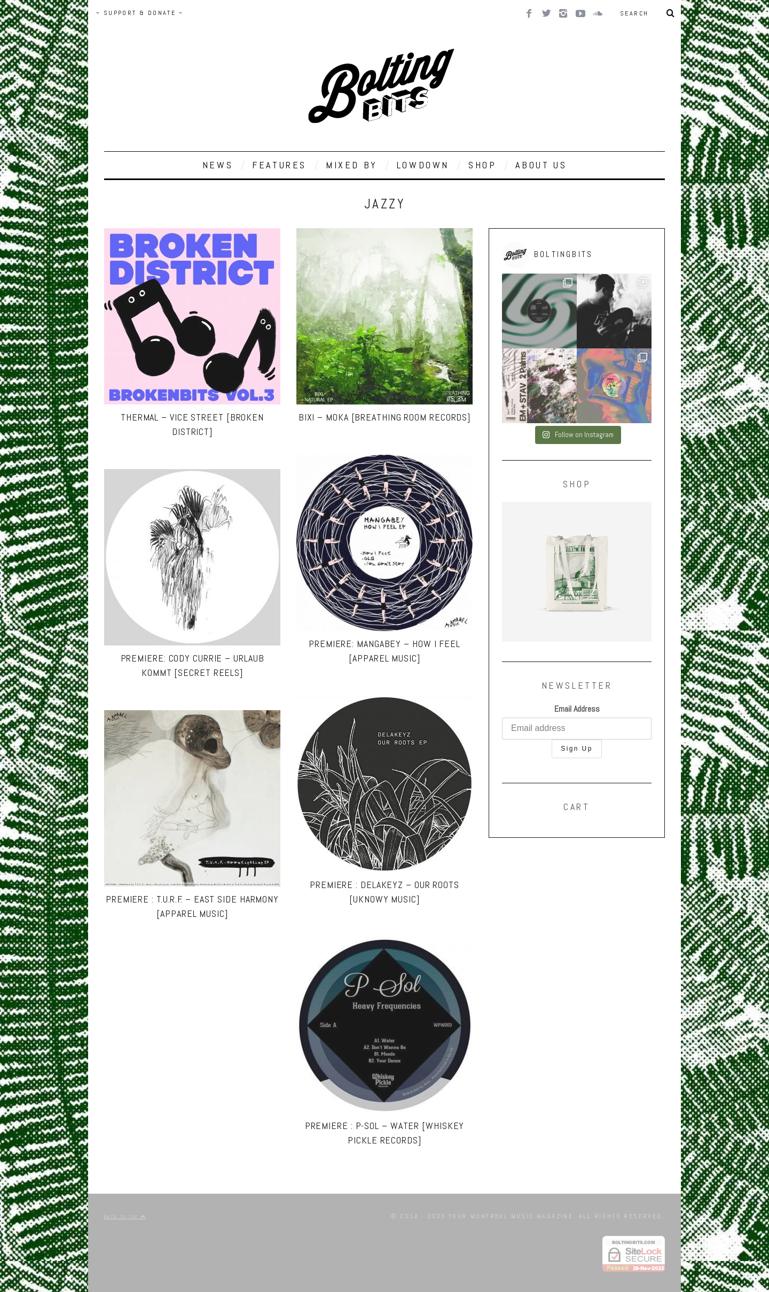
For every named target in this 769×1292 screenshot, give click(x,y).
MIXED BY (352, 165)
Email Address (577, 708)
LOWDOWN (423, 165)
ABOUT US (541, 165)
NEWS (217, 165)
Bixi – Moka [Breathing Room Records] (384, 417)
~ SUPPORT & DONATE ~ (139, 13)
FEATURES (279, 165)
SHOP (482, 165)
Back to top (125, 1216)
